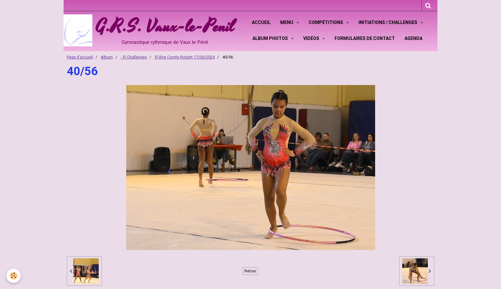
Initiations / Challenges (388, 22)
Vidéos (311, 38)
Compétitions (326, 22)
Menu (287, 22)
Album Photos (270, 38)
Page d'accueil (80, 57)
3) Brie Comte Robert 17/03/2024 (185, 57)
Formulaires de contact (365, 38)
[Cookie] (13, 276)
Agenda (413, 38)
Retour (250, 271)
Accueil (261, 22)
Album (107, 57)
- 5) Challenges (133, 57)
